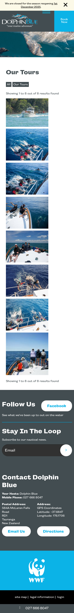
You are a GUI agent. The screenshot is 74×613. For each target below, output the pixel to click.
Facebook (56, 406)
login (60, 597)
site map (21, 597)
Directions (53, 531)
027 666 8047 (33, 497)
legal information (42, 597)
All (8, 84)
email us (16, 531)
